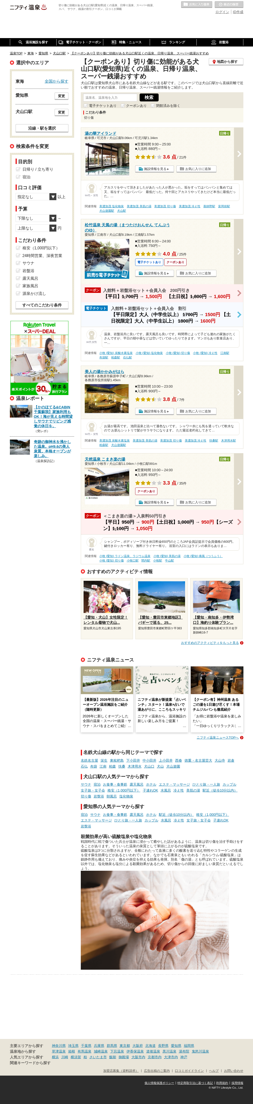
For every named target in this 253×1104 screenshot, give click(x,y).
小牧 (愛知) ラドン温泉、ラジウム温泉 (124, 556)
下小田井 (133, 760)
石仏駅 (127, 357)
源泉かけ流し (34, 293)
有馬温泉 (84, 1051)
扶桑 (121, 766)
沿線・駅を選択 (42, 128)
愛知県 (176, 1046)
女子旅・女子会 (93, 790)
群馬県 (112, 1046)
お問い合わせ (233, 1071)
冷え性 (178, 790)
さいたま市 (98, 1057)
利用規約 (222, 1083)
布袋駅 (103, 357)
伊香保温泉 (135, 1051)
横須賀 (76, 1057)
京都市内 (155, 1057)
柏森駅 (115, 357)
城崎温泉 (101, 1051)
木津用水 (135, 766)
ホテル (151, 784)
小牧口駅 (133, 560)
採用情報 (237, 1083)
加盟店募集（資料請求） (121, 1071)
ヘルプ (214, 1071)
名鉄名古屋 (89, 760)
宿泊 (97, 784)
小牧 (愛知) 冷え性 (205, 353)
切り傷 (86, 796)
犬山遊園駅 (106, 210)
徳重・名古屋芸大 (198, 760)
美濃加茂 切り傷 (165, 206)
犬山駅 (121, 210)
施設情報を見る (155, 169)
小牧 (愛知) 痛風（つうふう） (203, 556)
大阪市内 (138, 1057)
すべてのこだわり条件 (42, 305)
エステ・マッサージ (174, 784)
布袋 (93, 766)
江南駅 (224, 353)
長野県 (163, 1046)
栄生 (104, 760)
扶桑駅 (213, 440)
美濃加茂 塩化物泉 (111, 206)
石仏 (84, 766)
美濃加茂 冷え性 (189, 206)
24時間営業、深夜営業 (42, 256)
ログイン (222, 12)
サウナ (86, 784)
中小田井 (149, 760)
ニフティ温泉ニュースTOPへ (218, 737)
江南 (103, 766)
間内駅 (145, 560)
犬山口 (149, 766)
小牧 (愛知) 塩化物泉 (149, 353)
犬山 (160, 766)
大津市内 (171, 1057)
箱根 (71, 1051)
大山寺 (220, 760)
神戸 (183, 1057)
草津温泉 (59, 1051)
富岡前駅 (224, 206)
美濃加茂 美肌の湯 (139, 206)
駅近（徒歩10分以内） (220, 790)
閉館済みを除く (168, 106)
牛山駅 (169, 560)
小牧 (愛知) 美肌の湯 (167, 556)
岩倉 (231, 760)
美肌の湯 (193, 790)
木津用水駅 (228, 440)
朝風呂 (111, 796)
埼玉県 (73, 1046)
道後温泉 (153, 1051)
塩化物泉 (126, 796)
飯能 (112, 1057)
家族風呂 (30, 286)
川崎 (64, 1057)
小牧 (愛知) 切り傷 (178, 353)
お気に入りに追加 (198, 169)
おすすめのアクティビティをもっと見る (210, 643)
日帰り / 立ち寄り (37, 169)
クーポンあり (136, 106)
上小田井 (166, 760)
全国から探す (56, 81)
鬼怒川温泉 (200, 1051)
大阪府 (137, 1046)
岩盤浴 (99, 796)
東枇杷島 (117, 760)
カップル (229, 784)
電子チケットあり (103, 106)
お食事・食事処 (115, 784)
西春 (178, 760)
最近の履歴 (229, 4)
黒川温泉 (169, 1051)
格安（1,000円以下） (123, 790)
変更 (61, 96)
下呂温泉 (117, 1051)
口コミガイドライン (189, 1071)
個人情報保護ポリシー (159, 1083)
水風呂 (166, 790)
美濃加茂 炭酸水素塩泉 (114, 440)
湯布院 (184, 1051)
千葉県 (86, 1046)
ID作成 (238, 12)
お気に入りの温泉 (196, 4)
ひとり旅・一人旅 (206, 784)
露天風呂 (137, 784)
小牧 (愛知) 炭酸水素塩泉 (116, 353)
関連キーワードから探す (30, 1063)
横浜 (55, 1057)
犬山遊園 (173, 766)
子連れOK (150, 790)
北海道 (150, 1046)
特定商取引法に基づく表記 (195, 1083)
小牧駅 (157, 560)
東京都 (125, 1046)
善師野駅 (209, 206)
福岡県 (189, 1046)
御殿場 (124, 1057)
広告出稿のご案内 (157, 1071)
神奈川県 (59, 1046)
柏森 (112, 766)
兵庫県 (99, 1046)
